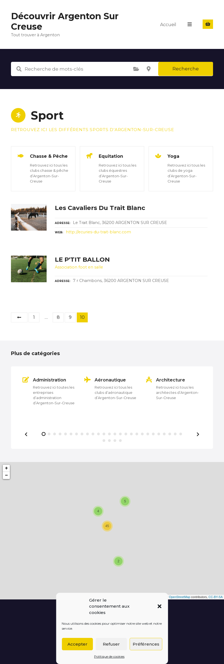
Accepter (77, 644)
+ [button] (6, 468)
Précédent (19, 317)
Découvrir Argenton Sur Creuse (64, 21)
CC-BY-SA (215, 597)
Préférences (146, 644)
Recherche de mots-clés (18, 69)
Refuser (111, 644)
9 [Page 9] (70, 317)
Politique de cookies (109, 656)
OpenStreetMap (179, 597)
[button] (159, 606)
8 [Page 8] (58, 317)
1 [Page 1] (34, 317)
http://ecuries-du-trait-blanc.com (98, 231)
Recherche (185, 68)
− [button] (6, 475)
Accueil (168, 24)
